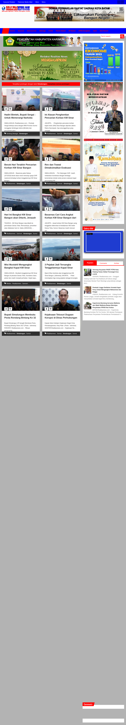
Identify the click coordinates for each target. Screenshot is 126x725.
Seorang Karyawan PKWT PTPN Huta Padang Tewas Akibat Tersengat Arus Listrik (106, 272)
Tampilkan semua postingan (58, 84)
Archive (116, 263)
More (37, 2)
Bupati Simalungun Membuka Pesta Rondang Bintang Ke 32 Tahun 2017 (20, 317)
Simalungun (23, 133)
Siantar (59, 333)
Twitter (118, 2)
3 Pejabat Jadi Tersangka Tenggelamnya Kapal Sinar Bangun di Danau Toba (59, 267)
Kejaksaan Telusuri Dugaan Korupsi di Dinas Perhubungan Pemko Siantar (61, 317)
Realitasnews (51, 133)
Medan (9, 283)
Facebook (122, 2)
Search (122, 36)
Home (5, 31)
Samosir (59, 133)
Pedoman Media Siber (25, 2)
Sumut (75, 133)
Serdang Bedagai (12, 133)
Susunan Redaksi (9, 2)
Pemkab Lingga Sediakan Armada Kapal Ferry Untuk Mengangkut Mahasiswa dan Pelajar (107, 290)
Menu (44, 2)
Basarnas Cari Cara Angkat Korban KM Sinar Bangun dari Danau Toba (60, 217)
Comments (103, 263)
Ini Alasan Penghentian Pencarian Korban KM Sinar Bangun (59, 117)
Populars (90, 263)
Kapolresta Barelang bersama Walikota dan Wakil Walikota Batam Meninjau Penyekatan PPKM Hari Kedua (106, 305)
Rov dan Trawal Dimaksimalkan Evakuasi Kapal (58, 167)
